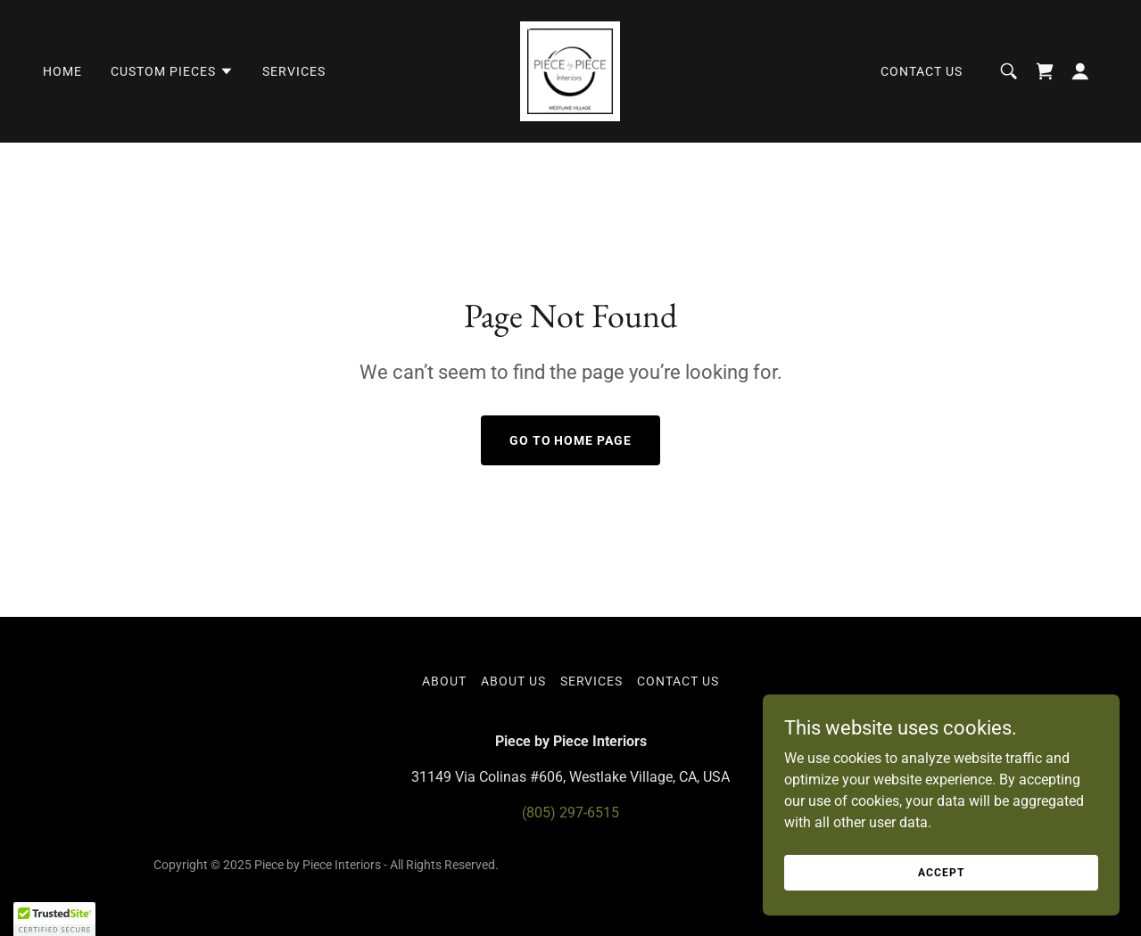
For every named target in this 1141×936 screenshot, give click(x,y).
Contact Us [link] (922, 71)
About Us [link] (513, 681)
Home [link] (62, 71)
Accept (940, 872)
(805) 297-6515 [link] (570, 812)
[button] (172, 71)
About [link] (444, 681)
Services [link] (294, 71)
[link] (570, 70)
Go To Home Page (571, 440)
